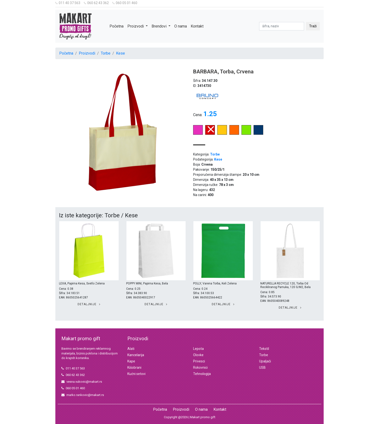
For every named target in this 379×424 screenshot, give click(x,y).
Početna (116, 26)
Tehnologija (202, 374)
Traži (313, 26)
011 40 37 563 (67, 3)
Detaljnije (89, 304)
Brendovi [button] (160, 26)
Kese (120, 53)
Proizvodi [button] (136, 26)
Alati (130, 349)
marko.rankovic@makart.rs (82, 395)
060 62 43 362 (96, 3)
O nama (180, 26)
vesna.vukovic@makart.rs (81, 381)
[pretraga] (281, 26)
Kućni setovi (136, 374)
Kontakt (197, 26)
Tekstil (264, 349)
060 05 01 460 (124, 3)
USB (262, 367)
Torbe (105, 53)
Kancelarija (135, 355)
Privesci (199, 361)
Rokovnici (200, 367)
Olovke (198, 355)
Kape (131, 361)
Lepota (198, 349)
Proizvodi (87, 53)
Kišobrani (134, 367)
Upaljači (265, 361)
